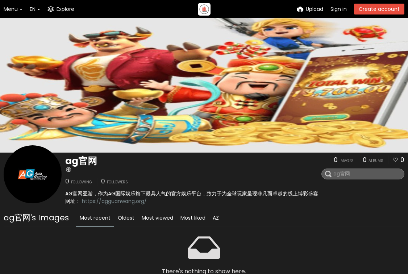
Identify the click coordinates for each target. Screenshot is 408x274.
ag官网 (81, 160)
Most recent (95, 217)
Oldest (126, 217)
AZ (216, 217)
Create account (379, 9)
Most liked (192, 217)
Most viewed (157, 217)
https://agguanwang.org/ (114, 201)
